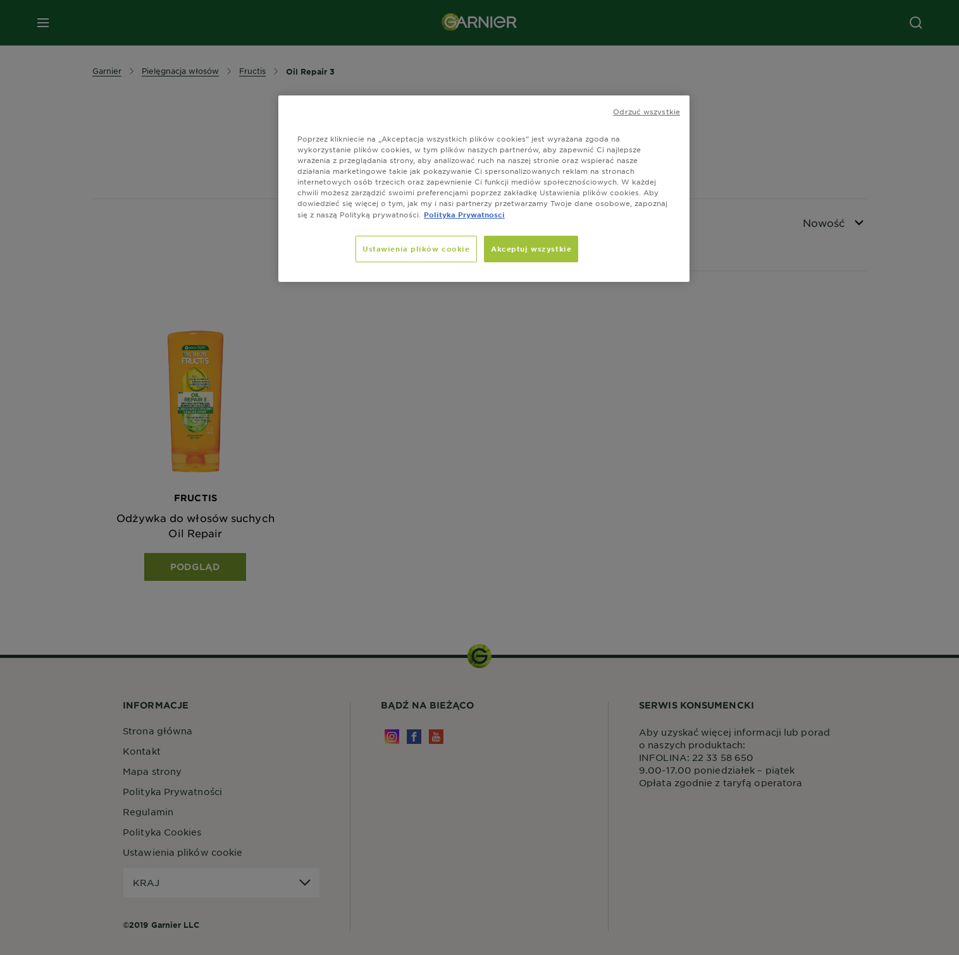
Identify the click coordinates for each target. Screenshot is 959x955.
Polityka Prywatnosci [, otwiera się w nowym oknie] (464, 214)
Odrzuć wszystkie (646, 111)
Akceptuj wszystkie (531, 248)
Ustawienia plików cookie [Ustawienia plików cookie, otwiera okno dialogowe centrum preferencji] (416, 248)
